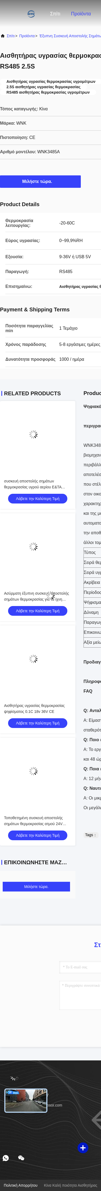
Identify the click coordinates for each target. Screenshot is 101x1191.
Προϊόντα (81, 13)
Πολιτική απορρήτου (20, 1185)
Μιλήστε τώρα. (40, 181)
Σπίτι (55, 13)
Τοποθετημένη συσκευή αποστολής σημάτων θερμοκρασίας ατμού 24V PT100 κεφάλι (33, 824)
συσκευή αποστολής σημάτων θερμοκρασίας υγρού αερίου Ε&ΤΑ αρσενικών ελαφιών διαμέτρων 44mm (35, 487)
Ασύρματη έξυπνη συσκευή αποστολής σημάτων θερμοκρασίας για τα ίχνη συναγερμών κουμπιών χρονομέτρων (36, 599)
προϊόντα (27, 36)
